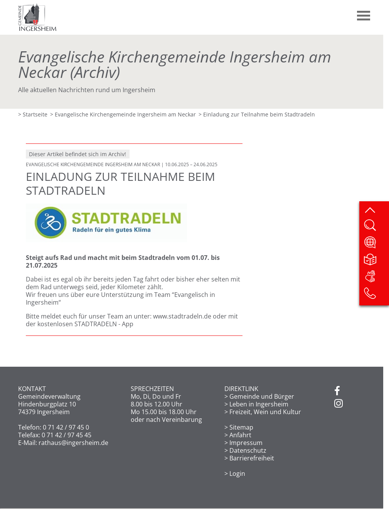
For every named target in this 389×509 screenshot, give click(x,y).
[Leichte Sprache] (376, 261)
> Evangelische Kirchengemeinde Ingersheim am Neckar (123, 114)
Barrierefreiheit (251, 458)
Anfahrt (240, 435)
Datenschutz (247, 450)
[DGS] (376, 278)
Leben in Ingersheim (258, 404)
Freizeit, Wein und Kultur (265, 412)
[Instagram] (338, 404)
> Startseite (32, 114)
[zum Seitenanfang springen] (376, 210)
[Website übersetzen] (376, 244)
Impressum (246, 442)
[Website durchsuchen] (376, 227)
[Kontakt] (376, 295)
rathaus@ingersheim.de (73, 442)
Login (237, 473)
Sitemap (241, 427)
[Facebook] (337, 391)
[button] (364, 12)
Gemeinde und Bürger (261, 396)
